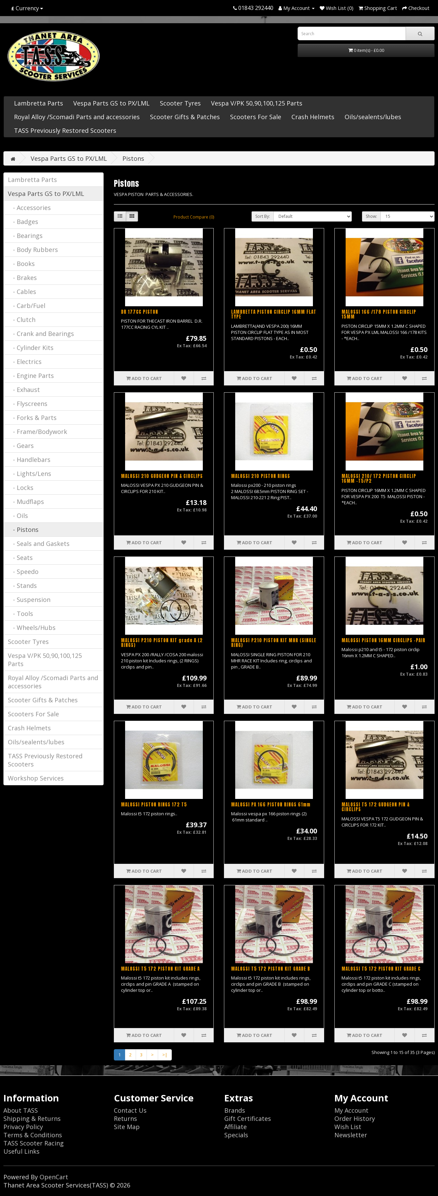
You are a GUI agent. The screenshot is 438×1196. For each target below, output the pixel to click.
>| (164, 1055)
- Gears (21, 445)
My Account (351, 1110)
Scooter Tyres (180, 103)
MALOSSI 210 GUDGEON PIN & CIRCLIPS (162, 476)
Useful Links (21, 1151)
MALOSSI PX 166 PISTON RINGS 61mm (271, 804)
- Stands (22, 585)
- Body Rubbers (33, 249)
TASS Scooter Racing (33, 1143)
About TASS (20, 1110)
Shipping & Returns (32, 1118)
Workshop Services (36, 778)
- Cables (22, 291)
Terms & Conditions (32, 1135)
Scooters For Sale (255, 117)
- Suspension (29, 599)
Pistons (133, 158)
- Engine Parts (31, 375)
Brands (234, 1110)
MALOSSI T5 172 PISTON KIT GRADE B (270, 969)
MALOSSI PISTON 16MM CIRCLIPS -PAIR (383, 640)
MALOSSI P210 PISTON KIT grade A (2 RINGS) (162, 642)
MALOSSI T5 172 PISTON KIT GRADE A (160, 969)
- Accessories (29, 207)
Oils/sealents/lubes (373, 117)
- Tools (20, 613)
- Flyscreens (27, 403)
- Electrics (25, 361)
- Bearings (25, 235)
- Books (21, 263)
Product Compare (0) (193, 217)
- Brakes (22, 277)
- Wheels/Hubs (32, 627)
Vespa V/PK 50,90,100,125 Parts (256, 103)
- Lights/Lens (29, 473)
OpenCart (54, 1177)
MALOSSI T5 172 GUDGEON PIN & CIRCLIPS (376, 807)
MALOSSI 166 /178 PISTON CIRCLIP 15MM (379, 314)
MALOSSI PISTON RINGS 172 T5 (154, 804)
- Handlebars (29, 459)
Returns (125, 1118)
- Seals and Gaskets (39, 543)
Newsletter (350, 1135)
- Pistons (23, 529)
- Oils (18, 515)
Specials (236, 1135)
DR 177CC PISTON (139, 312)
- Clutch (21, 319)
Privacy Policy (23, 1127)
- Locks (20, 487)
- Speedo (23, 571)
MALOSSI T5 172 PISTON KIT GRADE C (381, 969)
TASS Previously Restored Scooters (65, 130)
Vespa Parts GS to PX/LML (111, 103)
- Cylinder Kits (31, 347)
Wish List (347, 1127)
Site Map (127, 1127)
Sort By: (262, 216)
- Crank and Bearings (41, 333)
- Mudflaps (26, 501)
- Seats (20, 557)
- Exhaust (24, 389)
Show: (371, 216)
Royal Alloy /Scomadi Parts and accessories (77, 117)
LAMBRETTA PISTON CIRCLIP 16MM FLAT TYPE (273, 314)
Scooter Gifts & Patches (185, 117)
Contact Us (130, 1110)
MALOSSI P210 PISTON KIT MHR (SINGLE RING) (273, 642)
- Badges (23, 221)
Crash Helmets (312, 117)
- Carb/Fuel (26, 305)
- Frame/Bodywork (37, 431)
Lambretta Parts (38, 103)
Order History (354, 1118)
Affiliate (235, 1127)
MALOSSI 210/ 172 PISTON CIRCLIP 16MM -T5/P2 (379, 478)
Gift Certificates (247, 1118)
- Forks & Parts (32, 417)
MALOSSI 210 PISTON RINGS (260, 476)
